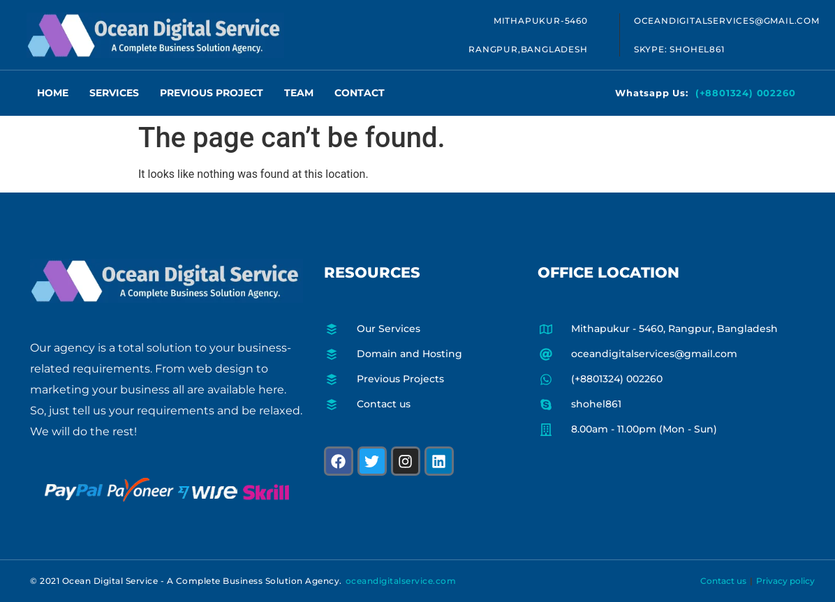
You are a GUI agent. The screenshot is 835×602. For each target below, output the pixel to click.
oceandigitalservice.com (401, 580)
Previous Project (211, 92)
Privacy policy (785, 580)
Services (114, 92)
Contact (359, 92)
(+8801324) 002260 (745, 92)
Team (298, 92)
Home (52, 92)
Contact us (723, 580)
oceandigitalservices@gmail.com (727, 20)
